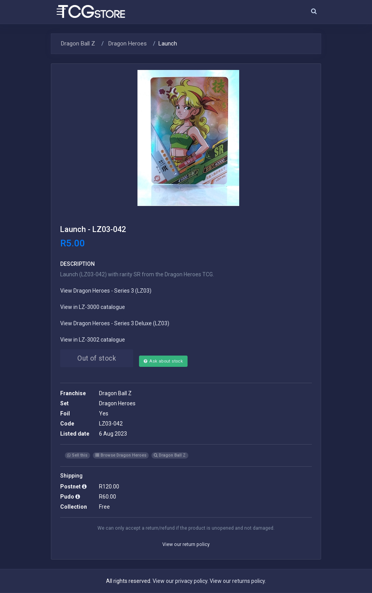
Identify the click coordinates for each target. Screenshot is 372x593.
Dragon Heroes (127, 43)
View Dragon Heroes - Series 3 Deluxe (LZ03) (114, 323)
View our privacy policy (180, 581)
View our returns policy (237, 581)
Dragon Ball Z (78, 43)
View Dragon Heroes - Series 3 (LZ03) (105, 291)
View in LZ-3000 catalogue (92, 307)
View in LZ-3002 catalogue (92, 340)
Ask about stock (163, 361)
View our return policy (186, 544)
